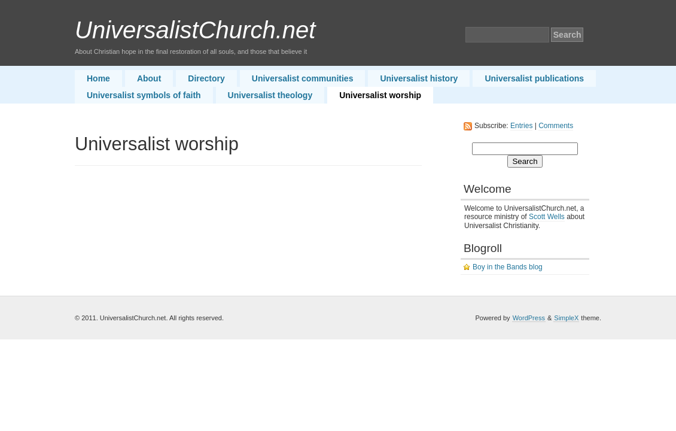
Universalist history (419, 78)
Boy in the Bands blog (508, 267)
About (149, 78)
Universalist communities (303, 78)
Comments (555, 126)
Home (98, 78)
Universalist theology (270, 95)
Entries (521, 126)
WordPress (529, 317)
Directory (206, 78)
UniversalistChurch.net (195, 30)
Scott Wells (547, 217)
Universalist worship (380, 95)
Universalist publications (534, 78)
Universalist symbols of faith (144, 95)
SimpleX (566, 317)
